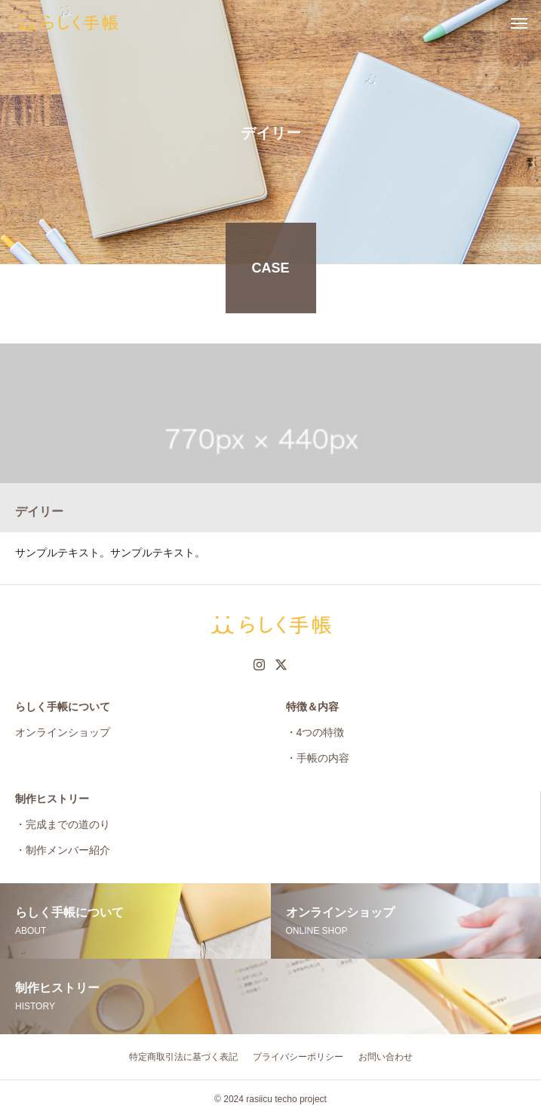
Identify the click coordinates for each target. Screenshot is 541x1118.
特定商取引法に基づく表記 (183, 1057)
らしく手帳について (62, 707)
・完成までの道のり (62, 824)
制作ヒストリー (52, 799)
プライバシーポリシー (298, 1057)
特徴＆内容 (312, 707)
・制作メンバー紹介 (62, 850)
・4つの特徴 (315, 732)
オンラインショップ (62, 732)
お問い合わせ (385, 1057)
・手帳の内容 (317, 758)
